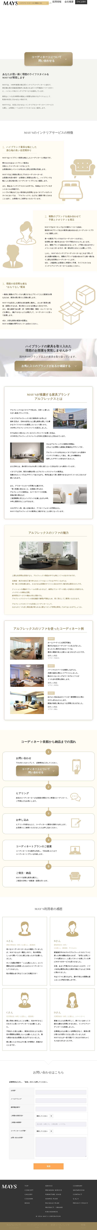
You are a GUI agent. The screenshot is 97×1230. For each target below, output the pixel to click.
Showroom (79, 1190)
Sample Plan (51, 1199)
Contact (77, 1194)
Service (49, 1186)
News (27, 1203)
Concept (29, 1190)
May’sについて (13, 1226)
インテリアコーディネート (36, 1226)
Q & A (76, 1199)
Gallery (29, 1194)
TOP (26, 1186)
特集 (83, 1226)
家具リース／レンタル (60, 1226)
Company (78, 1186)
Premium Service (53, 1190)
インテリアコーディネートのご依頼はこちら (30, 3)
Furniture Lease (53, 1194)
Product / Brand (54, 1207)
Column (29, 1199)
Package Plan (52, 1203)
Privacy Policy (80, 1203)
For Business (51, 1212)
